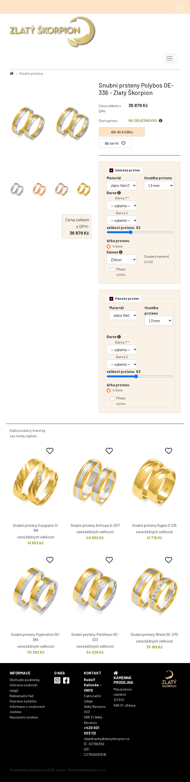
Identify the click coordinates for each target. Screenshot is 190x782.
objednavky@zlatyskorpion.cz (106, 738)
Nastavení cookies (24, 717)
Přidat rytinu (121, 272)
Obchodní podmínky (25, 680)
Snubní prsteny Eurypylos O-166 (36, 528)
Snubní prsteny (31, 73)
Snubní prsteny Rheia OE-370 (154, 634)
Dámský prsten (127, 170)
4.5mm (118, 246)
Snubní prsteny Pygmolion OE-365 (35, 637)
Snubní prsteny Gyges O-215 (154, 525)
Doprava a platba (23, 701)
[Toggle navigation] (179, 7)
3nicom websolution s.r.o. (86, 770)
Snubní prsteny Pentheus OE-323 (95, 637)
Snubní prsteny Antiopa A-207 (95, 525)
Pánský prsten (127, 298)
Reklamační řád (21, 696)
